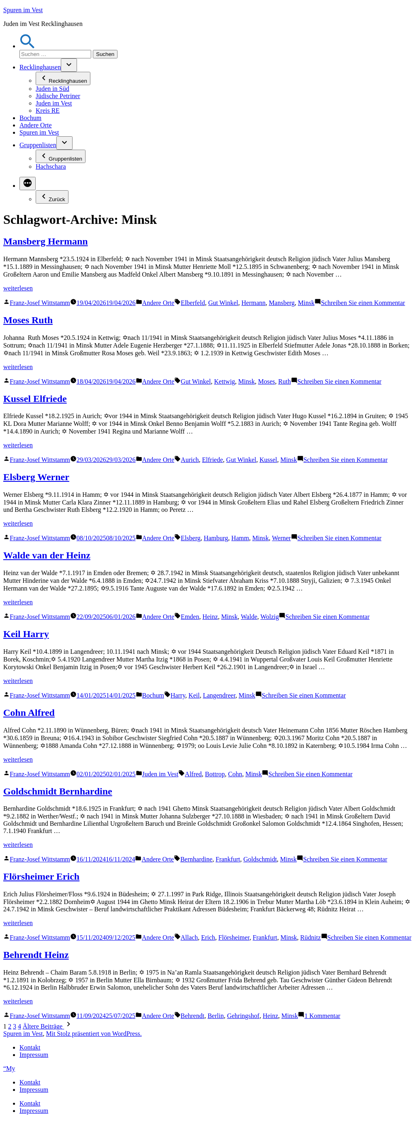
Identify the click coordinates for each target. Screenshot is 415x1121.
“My (9, 1068)
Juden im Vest (54, 103)
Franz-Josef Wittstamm (40, 302)
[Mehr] (27, 183)
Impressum (33, 1054)
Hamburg (216, 538)
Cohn (235, 774)
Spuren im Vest (23, 9)
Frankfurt (228, 859)
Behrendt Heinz (36, 954)
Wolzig (269, 616)
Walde (249, 616)
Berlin (216, 1015)
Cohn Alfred (29, 712)
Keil (194, 695)
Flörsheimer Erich (41, 876)
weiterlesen (18, 288)
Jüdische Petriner (58, 95)
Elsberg (191, 538)
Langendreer (219, 695)
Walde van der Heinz (46, 555)
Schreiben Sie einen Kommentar (363, 302)
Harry (178, 695)
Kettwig (224, 381)
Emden (190, 616)
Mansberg (282, 302)
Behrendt (193, 1015)
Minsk (306, 302)
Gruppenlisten (37, 145)
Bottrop (215, 774)
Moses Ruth (28, 320)
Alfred (193, 774)
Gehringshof (243, 1015)
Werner (281, 538)
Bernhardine (196, 859)
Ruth (284, 381)
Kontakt (30, 1047)
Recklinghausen (40, 67)
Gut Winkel (223, 302)
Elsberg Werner (36, 477)
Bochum (30, 117)
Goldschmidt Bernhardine (57, 791)
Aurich (190, 459)
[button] (27, 46)
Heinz (210, 616)
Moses (266, 381)
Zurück (52, 196)
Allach (189, 937)
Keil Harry (26, 634)
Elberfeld (193, 302)
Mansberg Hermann (45, 241)
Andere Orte (35, 125)
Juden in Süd (52, 88)
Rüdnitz (310, 937)
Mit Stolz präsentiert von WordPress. (93, 1033)
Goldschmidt (260, 859)
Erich (208, 937)
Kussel (268, 459)
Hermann (254, 302)
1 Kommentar (322, 1015)
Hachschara (51, 166)
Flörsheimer (234, 937)
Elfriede (212, 459)
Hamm (240, 538)
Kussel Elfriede (35, 398)
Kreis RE (48, 110)
